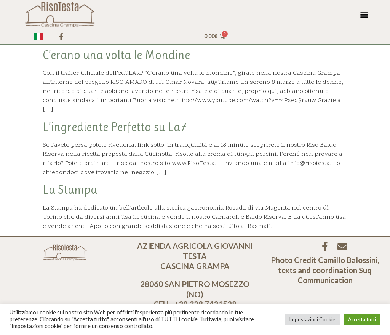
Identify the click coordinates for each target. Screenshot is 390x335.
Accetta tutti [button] (362, 319)
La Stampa (70, 190)
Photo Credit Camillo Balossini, (325, 259)
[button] (364, 14)
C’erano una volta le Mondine (116, 55)
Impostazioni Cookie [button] (312, 319)
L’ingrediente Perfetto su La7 (115, 127)
